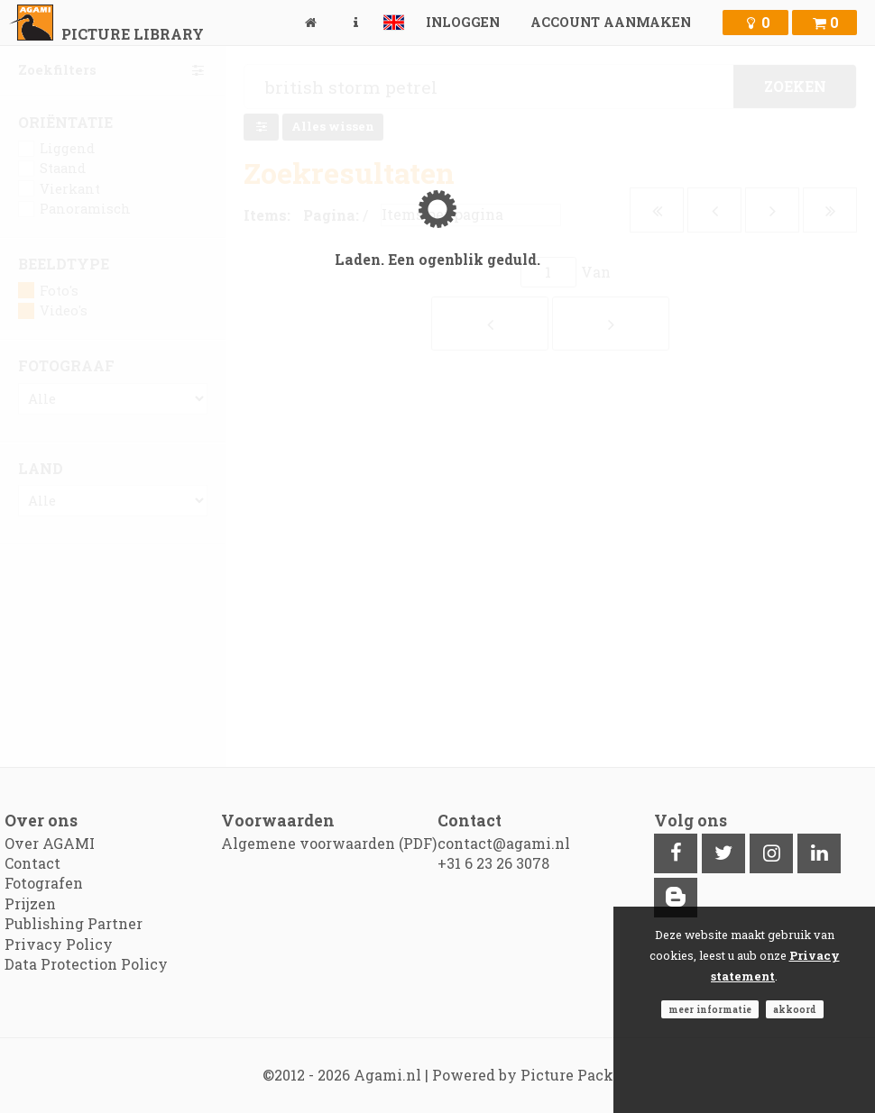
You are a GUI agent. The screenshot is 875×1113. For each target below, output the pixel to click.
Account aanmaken (610, 22)
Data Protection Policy (86, 963)
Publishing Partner (74, 923)
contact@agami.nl (504, 843)
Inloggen (463, 22)
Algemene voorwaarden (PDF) (329, 843)
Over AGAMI (50, 843)
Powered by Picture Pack (522, 1074)
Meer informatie (709, 1009)
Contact (32, 862)
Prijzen (30, 903)
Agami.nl (387, 1074)
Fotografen (44, 882)
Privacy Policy (59, 944)
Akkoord (794, 1009)
